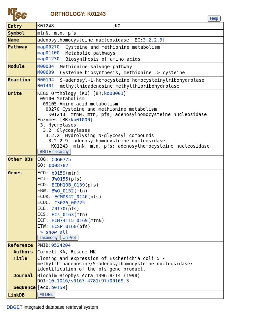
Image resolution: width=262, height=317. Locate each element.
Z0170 (58, 209)
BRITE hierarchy (54, 152)
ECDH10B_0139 (68, 185)
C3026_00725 (69, 203)
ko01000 (80, 120)
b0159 (58, 173)
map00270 (48, 47)
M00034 (45, 67)
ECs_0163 (62, 215)
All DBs (46, 295)
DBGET (14, 307)
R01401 (45, 86)
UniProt (69, 238)
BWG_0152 (62, 191)
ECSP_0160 (63, 227)
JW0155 (59, 179)
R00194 (45, 80)
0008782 (58, 166)
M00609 (45, 72)
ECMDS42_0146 (71, 197)
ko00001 (114, 94)
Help (214, 18)
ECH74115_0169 (69, 221)
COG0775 (61, 160)
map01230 (48, 59)
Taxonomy (49, 238)
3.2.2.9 (152, 40)
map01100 (48, 53)
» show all (52, 232)
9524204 (61, 245)
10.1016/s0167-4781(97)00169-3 (88, 281)
